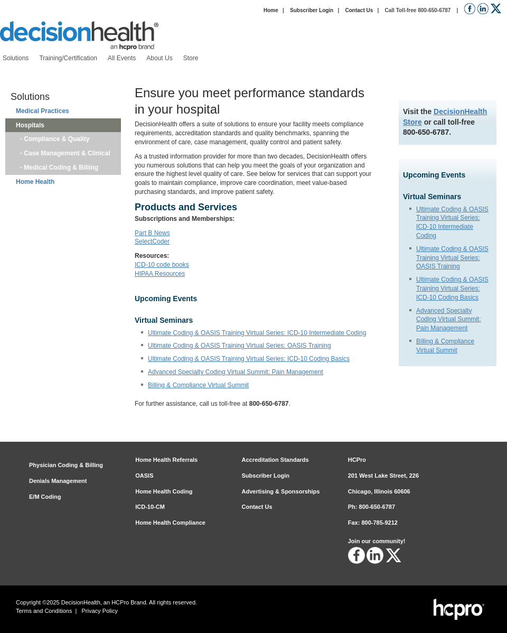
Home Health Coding (163, 491)
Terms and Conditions (44, 611)
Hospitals (30, 125)
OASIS (144, 475)
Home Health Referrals (166, 460)
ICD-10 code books (162, 264)
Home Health (35, 181)
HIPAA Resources (160, 273)
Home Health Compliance (170, 522)
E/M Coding (45, 497)
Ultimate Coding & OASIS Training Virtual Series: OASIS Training (452, 258)
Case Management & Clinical (67, 153)
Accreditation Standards (275, 460)
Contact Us (359, 10)
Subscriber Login (311, 10)
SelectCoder (152, 241)
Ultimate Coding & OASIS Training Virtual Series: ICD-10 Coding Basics (452, 288)
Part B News (152, 233)
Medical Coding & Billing (61, 167)
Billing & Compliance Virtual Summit (198, 385)
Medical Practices (42, 111)
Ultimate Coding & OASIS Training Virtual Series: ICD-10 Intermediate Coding (257, 333)
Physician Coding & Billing (66, 465)
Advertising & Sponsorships (281, 491)
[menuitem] (16, 58)
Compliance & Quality (56, 139)
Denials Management (58, 481)
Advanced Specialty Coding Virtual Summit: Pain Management (448, 319)
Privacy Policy (100, 611)
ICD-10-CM (150, 507)
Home (271, 10)
